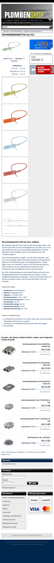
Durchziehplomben (16, 31)
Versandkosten (47, 53)
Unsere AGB (6, 512)
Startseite (6, 31)
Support (5, 508)
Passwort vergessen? (8, 487)
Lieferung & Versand (9, 519)
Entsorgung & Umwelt (9, 527)
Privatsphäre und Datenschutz (12, 516)
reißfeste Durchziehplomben (32, 31)
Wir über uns (6, 501)
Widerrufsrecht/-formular (10, 523)
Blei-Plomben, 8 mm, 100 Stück (39, 437)
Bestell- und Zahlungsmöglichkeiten (14, 497)
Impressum (6, 505)
